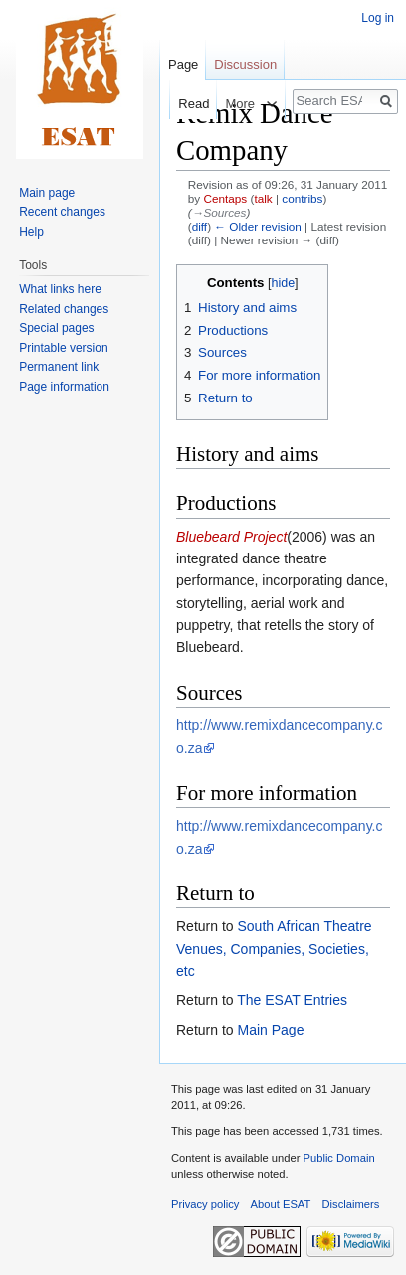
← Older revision (258, 226)
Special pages (56, 328)
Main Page (270, 1029)
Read (183, 103)
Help (31, 232)
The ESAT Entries (292, 1000)
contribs (302, 198)
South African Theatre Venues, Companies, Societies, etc (274, 948)
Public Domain (338, 1158)
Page (183, 64)
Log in (377, 18)
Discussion (245, 64)
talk (263, 198)
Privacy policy (205, 1204)
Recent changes (62, 212)
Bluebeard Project (231, 537)
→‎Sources (219, 212)
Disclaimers (351, 1204)
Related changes (63, 309)
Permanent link (59, 367)
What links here (60, 289)
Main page (47, 193)
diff (199, 226)
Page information (64, 387)
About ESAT (281, 1204)
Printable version (63, 348)
